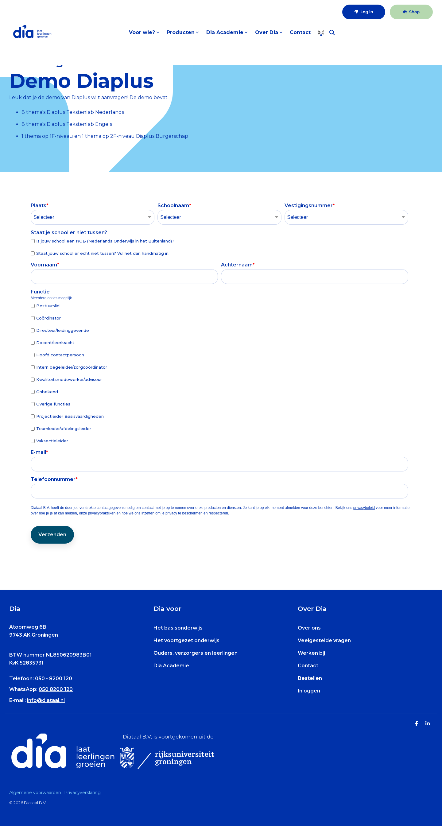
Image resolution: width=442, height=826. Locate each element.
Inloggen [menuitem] (309, 691)
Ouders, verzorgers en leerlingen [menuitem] (195, 653)
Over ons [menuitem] (309, 628)
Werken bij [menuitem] (311, 653)
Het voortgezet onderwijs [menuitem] (186, 640)
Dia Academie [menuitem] (171, 666)
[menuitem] (36, 792)
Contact (300, 32)
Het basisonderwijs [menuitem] (178, 628)
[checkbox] (219, 247)
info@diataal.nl (46, 700)
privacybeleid (364, 508)
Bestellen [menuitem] (310, 678)
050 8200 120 (56, 689)
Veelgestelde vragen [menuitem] (324, 640)
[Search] (332, 32)
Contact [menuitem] (308, 666)
